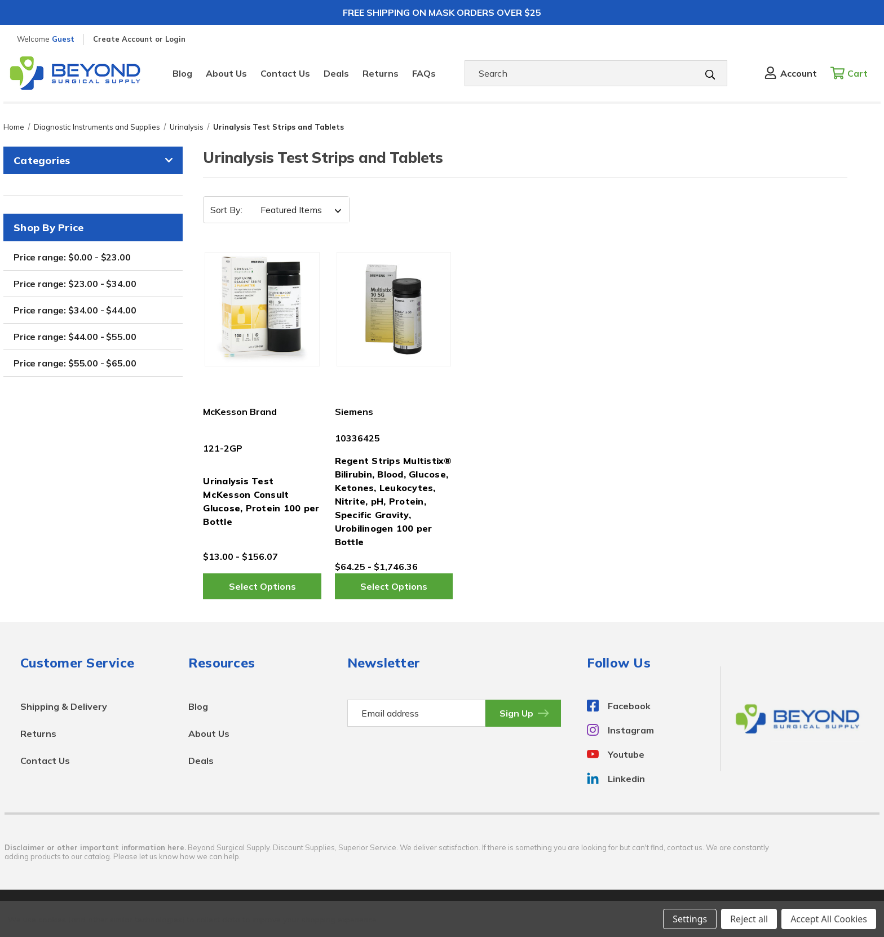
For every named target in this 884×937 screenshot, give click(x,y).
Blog (182, 73)
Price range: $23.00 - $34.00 (75, 283)
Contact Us (285, 73)
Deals (336, 73)
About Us (226, 73)
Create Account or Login (139, 38)
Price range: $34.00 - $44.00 (75, 310)
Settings (690, 919)
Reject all (749, 919)
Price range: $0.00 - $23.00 (72, 257)
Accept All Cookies (828, 919)
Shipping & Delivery (63, 706)
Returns (381, 73)
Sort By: (226, 209)
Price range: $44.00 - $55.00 (75, 336)
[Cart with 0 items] (852, 73)
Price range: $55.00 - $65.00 (75, 363)
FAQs (424, 73)
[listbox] (297, 210)
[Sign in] (790, 73)
